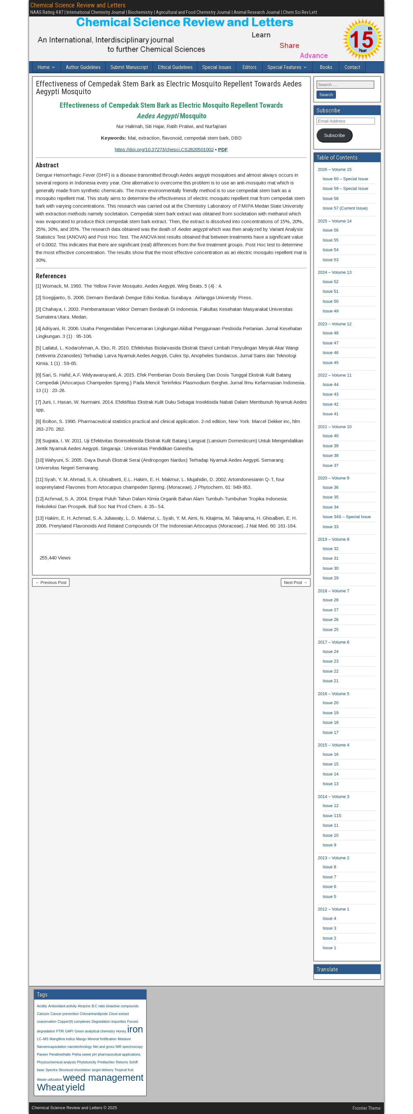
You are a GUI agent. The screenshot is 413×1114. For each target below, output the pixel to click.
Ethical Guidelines (175, 67)
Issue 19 (330, 712)
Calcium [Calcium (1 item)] (43, 1014)
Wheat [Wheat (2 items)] (50, 1087)
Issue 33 (330, 526)
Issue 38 (330, 455)
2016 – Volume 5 (333, 693)
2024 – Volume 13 (335, 272)
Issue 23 (330, 661)
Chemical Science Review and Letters (78, 5)
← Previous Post (50, 582)
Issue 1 (329, 947)
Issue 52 (330, 281)
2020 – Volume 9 (333, 478)
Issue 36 (330, 487)
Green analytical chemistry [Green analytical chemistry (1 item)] (95, 1031)
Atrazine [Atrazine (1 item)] (84, 1006)
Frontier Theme (367, 1108)
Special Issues (216, 67)
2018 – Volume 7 (333, 590)
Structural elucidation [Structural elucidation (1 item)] (74, 1070)
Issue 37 (330, 465)
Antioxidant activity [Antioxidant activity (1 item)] (62, 1006)
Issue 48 (330, 332)
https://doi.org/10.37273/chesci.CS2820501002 (164, 149)
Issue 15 (330, 764)
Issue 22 (330, 671)
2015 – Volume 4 (333, 745)
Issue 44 (330, 384)
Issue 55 (330, 240)
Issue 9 (329, 845)
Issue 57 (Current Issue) (345, 208)
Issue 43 (330, 394)
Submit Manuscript (129, 67)
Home (43, 67)
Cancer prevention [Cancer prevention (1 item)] (65, 1014)
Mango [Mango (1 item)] (81, 1039)
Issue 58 (330, 198)
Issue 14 (330, 774)
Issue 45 (330, 362)
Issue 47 (330, 342)
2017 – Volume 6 (333, 642)
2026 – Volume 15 (335, 169)
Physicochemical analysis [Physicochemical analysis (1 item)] (56, 1062)
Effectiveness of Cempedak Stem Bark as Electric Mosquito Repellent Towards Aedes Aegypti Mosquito (169, 87)
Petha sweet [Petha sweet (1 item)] (81, 1054)
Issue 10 (330, 835)
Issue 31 (330, 558)
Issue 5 (329, 896)
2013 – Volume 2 (333, 857)
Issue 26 (330, 619)
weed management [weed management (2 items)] (103, 1077)
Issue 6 (329, 886)
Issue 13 (330, 783)
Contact (352, 67)
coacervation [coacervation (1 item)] (46, 1021)
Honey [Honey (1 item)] (121, 1031)
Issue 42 (330, 404)
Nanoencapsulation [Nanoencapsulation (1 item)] (51, 1047)
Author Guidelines (83, 67)
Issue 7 (329, 876)
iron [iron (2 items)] (135, 1029)
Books (326, 67)
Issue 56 (330, 230)
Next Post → (295, 582)
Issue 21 (330, 680)
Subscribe (334, 135)
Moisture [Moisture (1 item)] (124, 1039)
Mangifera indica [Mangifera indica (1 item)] (62, 1039)
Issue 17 (330, 732)
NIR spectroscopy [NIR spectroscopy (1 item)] (129, 1047)
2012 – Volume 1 (333, 909)
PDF (223, 149)
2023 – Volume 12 (335, 323)
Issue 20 (330, 702)
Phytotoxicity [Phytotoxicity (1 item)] (86, 1062)
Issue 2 (329, 938)
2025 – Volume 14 (335, 221)
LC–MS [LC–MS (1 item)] (42, 1039)
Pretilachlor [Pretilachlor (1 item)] (106, 1062)
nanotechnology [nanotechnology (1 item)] (79, 1047)
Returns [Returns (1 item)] (122, 1062)
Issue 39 (330, 445)
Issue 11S (332, 815)
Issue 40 (330, 435)
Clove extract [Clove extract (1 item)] (119, 1014)
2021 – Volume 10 (335, 426)
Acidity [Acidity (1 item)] (42, 1006)
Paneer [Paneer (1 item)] (42, 1054)
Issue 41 (330, 413)
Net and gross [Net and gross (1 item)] (103, 1047)
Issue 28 (330, 599)
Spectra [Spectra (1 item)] (51, 1070)
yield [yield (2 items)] (75, 1087)
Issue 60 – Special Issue (345, 178)
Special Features (284, 67)
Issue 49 (330, 311)
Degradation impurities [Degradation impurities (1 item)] (109, 1021)
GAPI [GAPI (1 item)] (69, 1031)
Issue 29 (330, 578)
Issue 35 (330, 497)
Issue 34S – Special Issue (347, 516)
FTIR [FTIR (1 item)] (60, 1031)
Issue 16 (330, 754)
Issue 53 (330, 259)
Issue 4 (329, 918)
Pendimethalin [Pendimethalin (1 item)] (60, 1054)
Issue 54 (330, 249)
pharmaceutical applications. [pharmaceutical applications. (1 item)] (119, 1054)
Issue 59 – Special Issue (345, 188)
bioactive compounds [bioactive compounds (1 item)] (122, 1006)
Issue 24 (330, 651)
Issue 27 (330, 609)
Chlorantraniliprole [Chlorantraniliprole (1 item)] (93, 1014)
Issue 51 (330, 291)
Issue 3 (329, 928)
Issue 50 (330, 301)
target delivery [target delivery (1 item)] (103, 1070)
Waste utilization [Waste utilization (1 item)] (49, 1079)
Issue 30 (330, 568)
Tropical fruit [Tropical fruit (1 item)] (124, 1070)
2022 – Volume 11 (335, 375)
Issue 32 (330, 548)
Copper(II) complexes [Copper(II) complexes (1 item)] (73, 1021)
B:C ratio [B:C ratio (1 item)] (98, 1006)
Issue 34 (330, 507)
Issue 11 (330, 825)
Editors (249, 67)
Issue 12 (330, 805)
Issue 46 (330, 352)
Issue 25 (330, 629)
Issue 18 (330, 722)
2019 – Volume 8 (333, 539)
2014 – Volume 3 (333, 796)
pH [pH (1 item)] (94, 1054)
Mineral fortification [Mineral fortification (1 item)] (102, 1039)
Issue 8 (329, 866)
